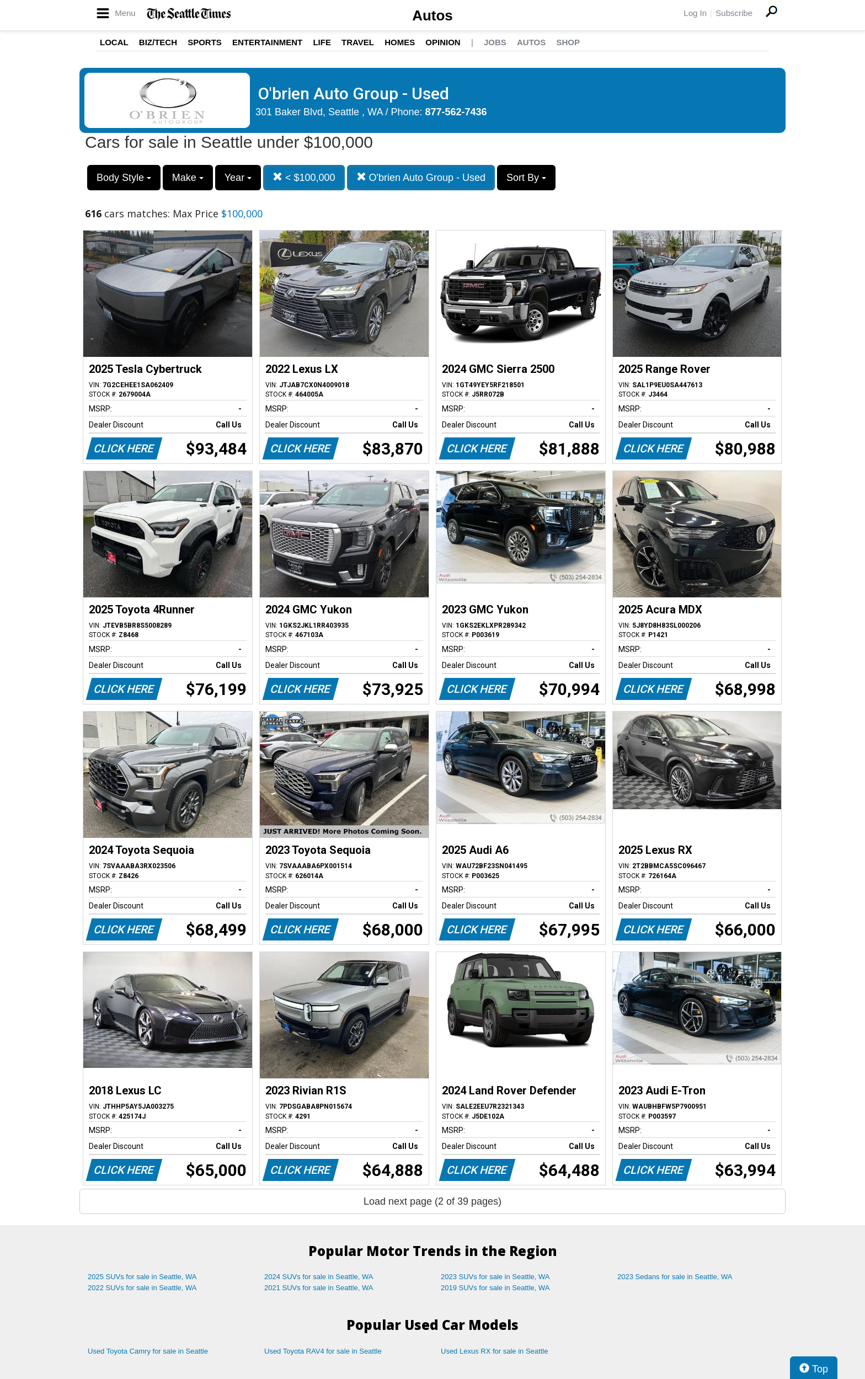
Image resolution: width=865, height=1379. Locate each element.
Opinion (442, 42)
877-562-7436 (456, 111)
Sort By (526, 177)
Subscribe (734, 13)
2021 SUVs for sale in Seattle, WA (318, 1288)
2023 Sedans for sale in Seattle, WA (674, 1277)
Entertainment (267, 42)
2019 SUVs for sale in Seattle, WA (495, 1288)
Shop (568, 42)
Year (238, 177)
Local (114, 42)
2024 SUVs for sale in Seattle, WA (318, 1277)
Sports (205, 42)
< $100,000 (304, 177)
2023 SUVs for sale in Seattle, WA (495, 1277)
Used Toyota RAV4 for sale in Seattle (323, 1351)
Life (322, 42)
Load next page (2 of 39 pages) (432, 1201)
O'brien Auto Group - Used (421, 177)
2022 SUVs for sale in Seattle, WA (142, 1288)
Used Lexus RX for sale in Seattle (494, 1351)
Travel (357, 42)
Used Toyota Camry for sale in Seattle (148, 1351)
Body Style (124, 177)
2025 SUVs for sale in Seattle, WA (142, 1277)
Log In (695, 13)
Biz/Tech (158, 42)
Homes (400, 42)
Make (188, 177)
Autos (432, 15)
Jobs (495, 42)
